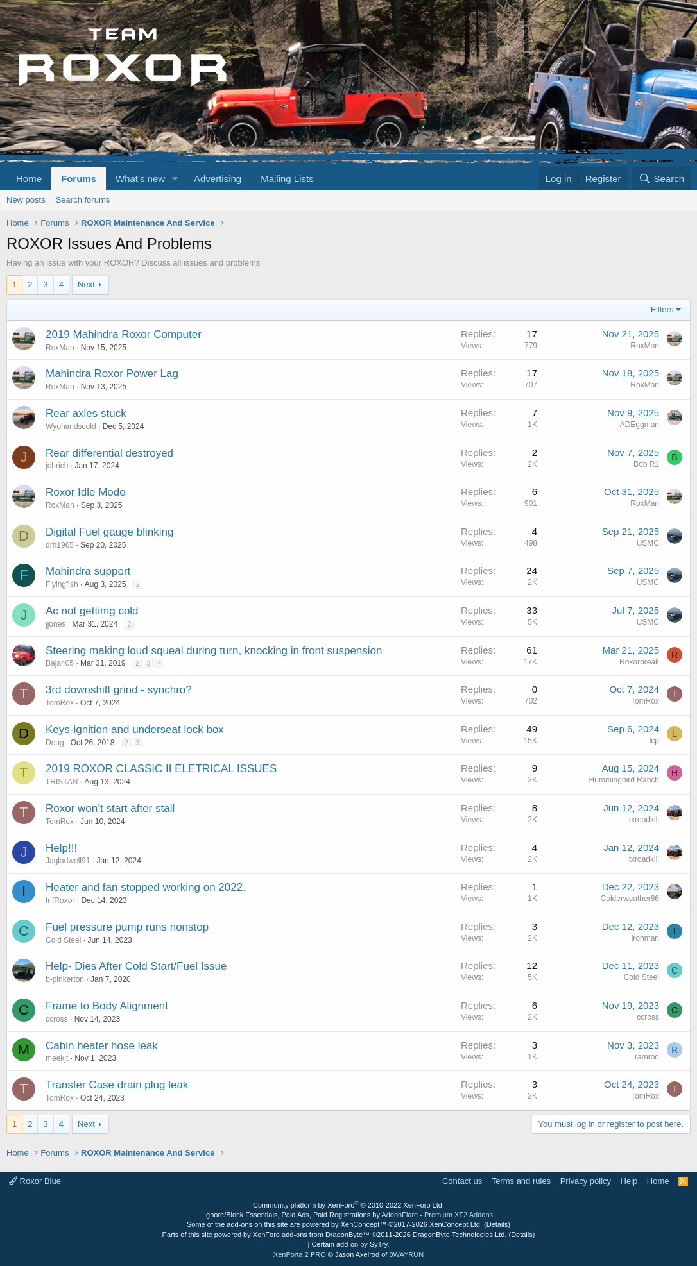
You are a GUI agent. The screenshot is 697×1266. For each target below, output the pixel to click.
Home (29, 178)
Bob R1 (646, 464)
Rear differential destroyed (109, 453)
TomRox (60, 702)
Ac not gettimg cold (92, 611)
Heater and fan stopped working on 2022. (146, 887)
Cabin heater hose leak (102, 1046)
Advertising (217, 178)
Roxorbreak (639, 661)
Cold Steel (63, 940)
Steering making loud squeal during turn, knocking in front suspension (214, 651)
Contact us (462, 1181)
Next (86, 284)
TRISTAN (62, 781)
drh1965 (60, 545)
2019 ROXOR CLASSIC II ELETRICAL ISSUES (161, 769)
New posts (26, 200)
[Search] (661, 178)
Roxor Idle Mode (86, 492)
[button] (175, 178)
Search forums (83, 200)
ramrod (647, 1056)
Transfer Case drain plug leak (117, 1085)
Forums (78, 178)
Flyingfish (62, 584)
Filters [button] (662, 309)
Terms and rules (521, 1181)
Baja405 (60, 663)
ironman (645, 938)
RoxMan (60, 347)
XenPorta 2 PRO (299, 1254)
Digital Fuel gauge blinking (109, 532)
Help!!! (61, 848)
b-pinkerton (65, 979)
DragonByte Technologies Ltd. (460, 1234)
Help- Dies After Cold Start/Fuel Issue (136, 966)
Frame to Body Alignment (107, 1006)
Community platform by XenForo (348, 1205)
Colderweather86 (630, 898)
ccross (57, 1019)
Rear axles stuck (86, 413)
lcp (654, 740)
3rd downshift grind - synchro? (119, 690)
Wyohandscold (71, 426)
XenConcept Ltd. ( (457, 1224)
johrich (57, 465)
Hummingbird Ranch (624, 779)
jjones (55, 624)
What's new (140, 178)
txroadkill (644, 819)
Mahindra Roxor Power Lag (112, 373)
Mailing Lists (287, 178)
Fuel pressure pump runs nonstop (127, 927)
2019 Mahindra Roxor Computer (124, 334)
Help (629, 1181)
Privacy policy (585, 1181)
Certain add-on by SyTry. (350, 1244)
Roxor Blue (35, 1181)
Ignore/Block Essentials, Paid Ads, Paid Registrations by (348, 1215)
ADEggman (639, 424)
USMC (648, 543)
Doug (55, 742)
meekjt (57, 1058)
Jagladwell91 (68, 860)
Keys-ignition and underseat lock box (135, 729)
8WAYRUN (406, 1254)
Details (497, 1224)
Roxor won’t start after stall (110, 808)
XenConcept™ (364, 1224)
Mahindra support (88, 571)
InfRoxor (60, 900)
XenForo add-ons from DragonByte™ (311, 1234)
